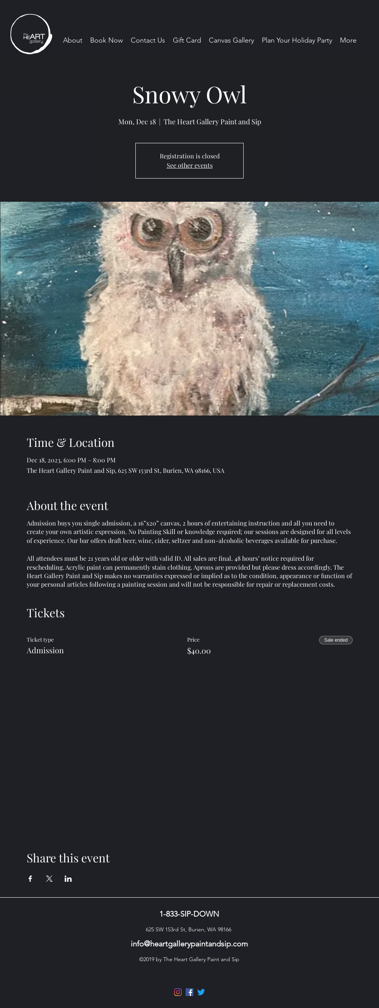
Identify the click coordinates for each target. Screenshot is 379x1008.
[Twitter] (201, 992)
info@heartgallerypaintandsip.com (189, 943)
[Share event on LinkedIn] (68, 879)
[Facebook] (189, 992)
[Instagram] (178, 992)
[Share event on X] (49, 879)
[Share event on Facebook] (30, 879)
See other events (190, 165)
